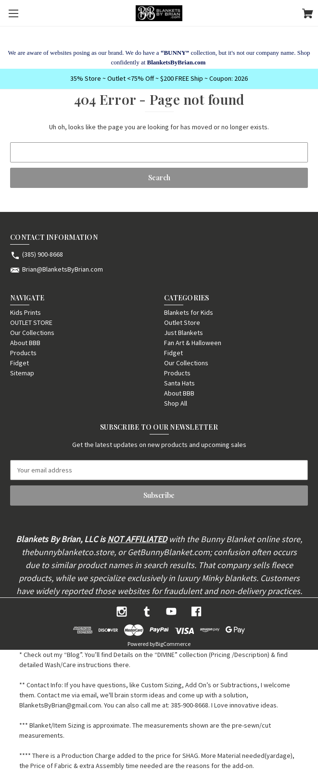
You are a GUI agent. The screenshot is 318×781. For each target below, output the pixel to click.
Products (23, 352)
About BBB (25, 342)
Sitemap (22, 373)
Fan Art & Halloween (192, 342)
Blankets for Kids (188, 312)
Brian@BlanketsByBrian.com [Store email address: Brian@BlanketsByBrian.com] (62, 269)
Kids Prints (25, 312)
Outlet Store (182, 322)
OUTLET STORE (31, 322)
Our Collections (32, 332)
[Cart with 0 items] (307, 15)
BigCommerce (173, 643)
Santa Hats (179, 383)
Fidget (19, 363)
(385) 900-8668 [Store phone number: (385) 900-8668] (42, 254)
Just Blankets (183, 332)
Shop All (175, 403)
